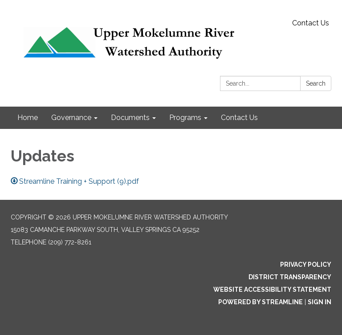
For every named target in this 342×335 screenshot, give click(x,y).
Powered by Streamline (260, 302)
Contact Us (310, 23)
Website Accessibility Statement (272, 289)
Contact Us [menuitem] (239, 117)
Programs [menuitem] (185, 117)
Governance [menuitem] (71, 117)
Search (316, 83)
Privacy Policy (305, 264)
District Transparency (289, 277)
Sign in (319, 302)
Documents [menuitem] (130, 117)
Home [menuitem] (27, 117)
